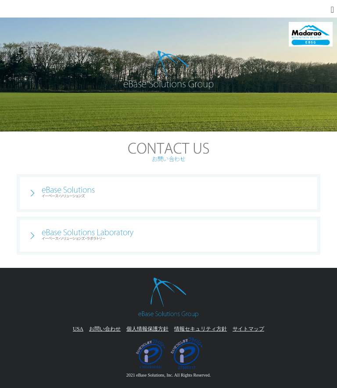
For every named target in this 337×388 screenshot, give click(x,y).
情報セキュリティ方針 (200, 329)
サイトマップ (248, 329)
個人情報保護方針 (147, 329)
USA (78, 329)
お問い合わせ (105, 329)
